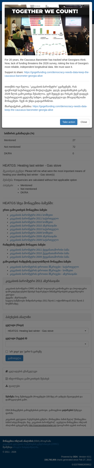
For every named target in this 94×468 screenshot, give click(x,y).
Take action (68, 122)
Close (84, 122)
